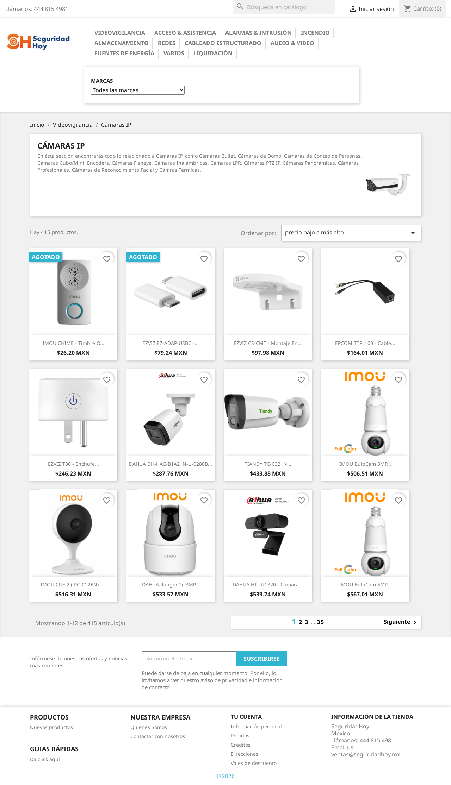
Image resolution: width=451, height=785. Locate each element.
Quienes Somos (148, 727)
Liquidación (213, 53)
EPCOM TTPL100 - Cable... (365, 343)
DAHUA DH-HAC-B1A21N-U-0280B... (170, 463)
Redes (166, 43)
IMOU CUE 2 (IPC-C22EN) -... (73, 584)
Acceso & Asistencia (185, 33)
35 (321, 622)
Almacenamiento (121, 43)
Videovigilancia (119, 33)
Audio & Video (292, 43)
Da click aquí (45, 759)
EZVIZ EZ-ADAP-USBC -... (170, 343)
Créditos (241, 744)
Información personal (256, 726)
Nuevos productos (51, 727)
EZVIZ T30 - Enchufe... (73, 463)
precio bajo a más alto (351, 232)
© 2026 (225, 775)
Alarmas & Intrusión (258, 33)
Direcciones (244, 754)
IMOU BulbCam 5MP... (365, 584)
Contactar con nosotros (157, 736)
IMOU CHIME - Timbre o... (73, 343)
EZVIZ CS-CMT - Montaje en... (268, 343)
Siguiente (401, 622)
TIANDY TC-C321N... (268, 463)
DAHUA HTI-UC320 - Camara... (268, 584)
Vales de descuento (254, 763)
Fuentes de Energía (124, 53)
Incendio (315, 33)
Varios (173, 53)
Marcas (102, 81)
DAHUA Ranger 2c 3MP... (170, 584)
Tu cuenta (246, 717)
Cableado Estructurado (223, 43)
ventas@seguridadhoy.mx (365, 754)
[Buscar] (284, 7)
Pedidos (240, 735)
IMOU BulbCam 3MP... (365, 463)
